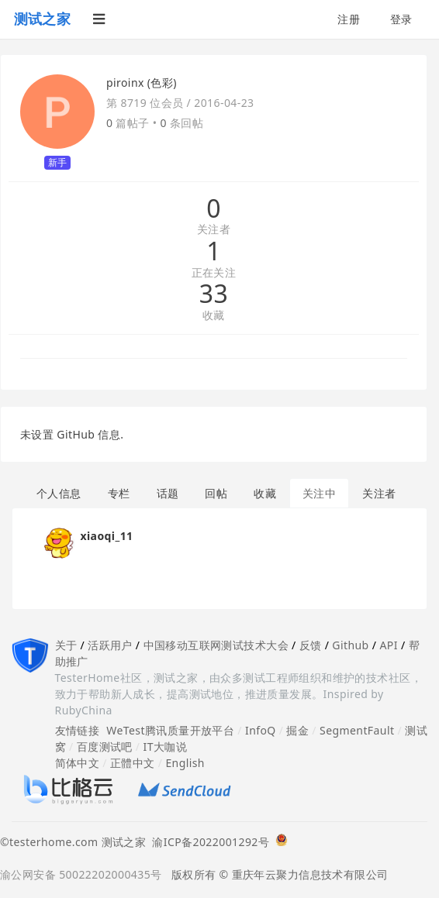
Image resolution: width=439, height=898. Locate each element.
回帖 (216, 493)
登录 (401, 19)
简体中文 (77, 762)
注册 (348, 19)
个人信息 (58, 493)
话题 (168, 493)
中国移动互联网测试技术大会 (216, 645)
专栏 (119, 493)
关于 (66, 645)
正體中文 (132, 762)
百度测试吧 (105, 746)
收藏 (213, 315)
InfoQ (260, 730)
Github (350, 645)
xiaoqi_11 (107, 535)
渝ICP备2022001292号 (207, 841)
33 (213, 293)
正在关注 (214, 273)
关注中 (319, 493)
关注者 (213, 229)
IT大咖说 (165, 746)
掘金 (297, 730)
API (388, 645)
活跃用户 (110, 645)
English (185, 762)
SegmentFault (357, 730)
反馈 (310, 645)
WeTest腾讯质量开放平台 (170, 730)
